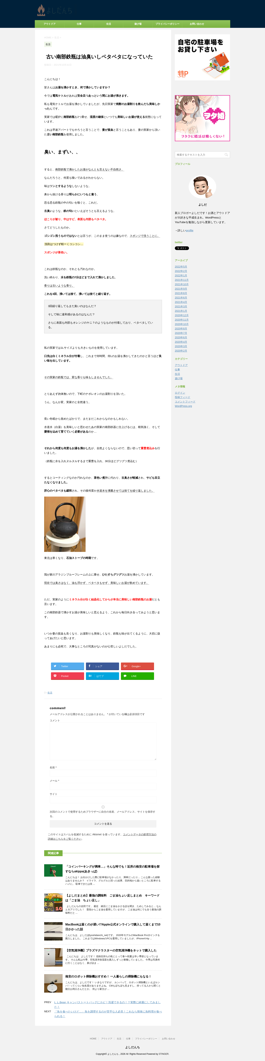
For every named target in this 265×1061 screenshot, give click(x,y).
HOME (93, 1038)
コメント (55, 720)
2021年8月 (181, 293)
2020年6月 (181, 337)
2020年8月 (181, 328)
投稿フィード (182, 397)
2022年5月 (181, 266)
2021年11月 (182, 279)
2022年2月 (181, 271)
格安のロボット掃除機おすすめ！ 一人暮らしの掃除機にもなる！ (108, 976)
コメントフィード (185, 401)
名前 (53, 767)
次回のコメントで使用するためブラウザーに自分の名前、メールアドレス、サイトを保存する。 (102, 814)
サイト (53, 794)
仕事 (79, 23)
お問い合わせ (197, 23)
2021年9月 (181, 288)
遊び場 (138, 23)
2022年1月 (181, 275)
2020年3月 (181, 346)
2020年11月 (182, 319)
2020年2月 (181, 350)
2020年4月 (181, 341)
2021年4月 (181, 302)
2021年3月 (181, 306)
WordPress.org (183, 406)
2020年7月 (181, 333)
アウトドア (50, 23)
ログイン (180, 392)
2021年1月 (181, 310)
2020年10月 (182, 324)
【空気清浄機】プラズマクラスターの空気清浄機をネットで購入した (111, 950)
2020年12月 (182, 315)
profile (189, 230)
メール (54, 780)
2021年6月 (181, 297)
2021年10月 (182, 284)
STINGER (163, 1054)
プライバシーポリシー (167, 23)
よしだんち (132, 1047)
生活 (108, 23)
